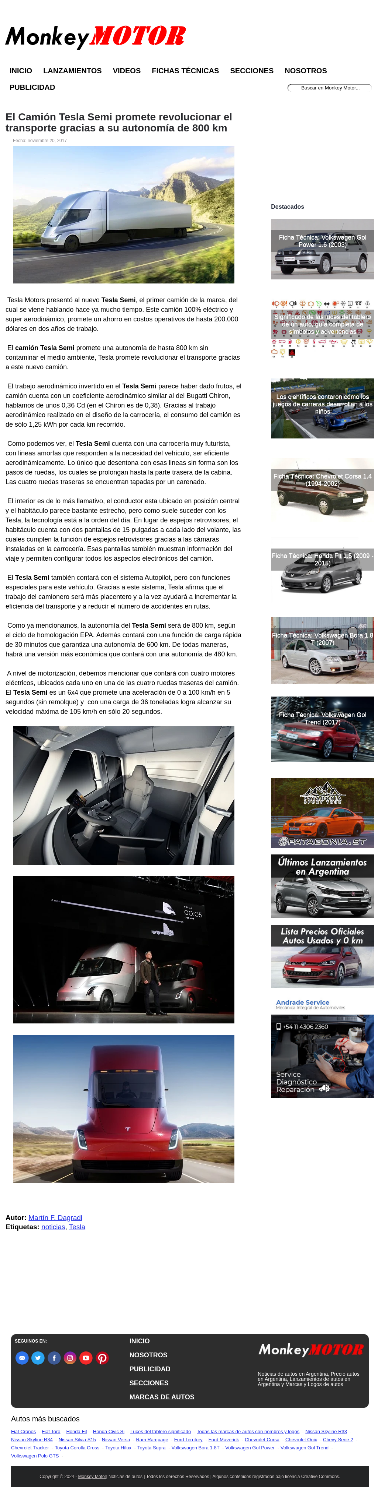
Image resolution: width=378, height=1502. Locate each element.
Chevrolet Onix (301, 1439)
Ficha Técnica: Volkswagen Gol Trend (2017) (323, 718)
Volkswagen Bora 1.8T (196, 1447)
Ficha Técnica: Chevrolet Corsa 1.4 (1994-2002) (323, 480)
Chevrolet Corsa (262, 1439)
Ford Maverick (224, 1439)
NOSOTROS (149, 1355)
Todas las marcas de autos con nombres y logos (248, 1431)
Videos (127, 71)
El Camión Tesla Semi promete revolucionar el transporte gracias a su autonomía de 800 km (119, 123)
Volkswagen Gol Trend (305, 1447)
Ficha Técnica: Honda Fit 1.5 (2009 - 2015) (323, 559)
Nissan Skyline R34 (32, 1439)
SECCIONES (149, 1383)
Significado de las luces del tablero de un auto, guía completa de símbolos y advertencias (322, 324)
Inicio (21, 71)
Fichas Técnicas (185, 71)
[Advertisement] (322, 150)
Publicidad (32, 87)
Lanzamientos (72, 71)
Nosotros (306, 71)
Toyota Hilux (118, 1447)
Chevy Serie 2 (338, 1439)
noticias (53, 1227)
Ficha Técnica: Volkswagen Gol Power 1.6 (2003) (323, 241)
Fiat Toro (51, 1431)
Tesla (77, 1227)
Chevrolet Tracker (30, 1447)
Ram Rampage (152, 1439)
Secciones (252, 71)
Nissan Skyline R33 (326, 1431)
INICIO (140, 1341)
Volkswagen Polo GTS (35, 1456)
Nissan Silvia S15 (77, 1439)
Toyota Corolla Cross (77, 1447)
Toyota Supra (151, 1447)
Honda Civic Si (108, 1431)
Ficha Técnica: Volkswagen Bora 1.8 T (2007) (323, 639)
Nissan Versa (116, 1439)
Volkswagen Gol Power (250, 1447)
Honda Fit (76, 1431)
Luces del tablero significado (160, 1431)
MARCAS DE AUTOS (162, 1397)
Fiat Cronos (23, 1431)
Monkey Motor (92, 1476)
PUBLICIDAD (150, 1369)
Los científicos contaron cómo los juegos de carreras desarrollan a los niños (322, 404)
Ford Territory (188, 1439)
